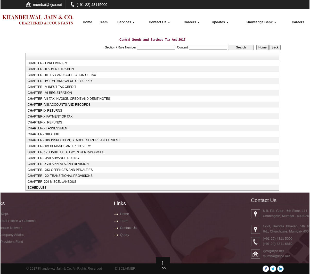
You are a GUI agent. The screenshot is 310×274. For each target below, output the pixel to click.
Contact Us (159, 22)
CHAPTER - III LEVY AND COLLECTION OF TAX (62, 75)
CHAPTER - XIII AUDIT (44, 134)
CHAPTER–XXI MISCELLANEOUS (52, 182)
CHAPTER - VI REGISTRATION (50, 93)
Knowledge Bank (261, 22)
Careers (192, 22)
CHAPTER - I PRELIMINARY (48, 63)
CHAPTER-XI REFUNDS (45, 122)
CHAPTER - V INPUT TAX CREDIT (52, 87)
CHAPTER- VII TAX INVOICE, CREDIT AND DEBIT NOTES (69, 99)
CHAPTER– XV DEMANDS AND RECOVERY (59, 146)
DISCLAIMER (125, 268)
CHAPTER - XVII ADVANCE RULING (53, 158)
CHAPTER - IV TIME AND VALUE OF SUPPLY (60, 81)
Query (124, 235)
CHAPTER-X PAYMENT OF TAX (50, 116)
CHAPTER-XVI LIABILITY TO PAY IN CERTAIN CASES (66, 152)
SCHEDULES (37, 187)
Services (126, 22)
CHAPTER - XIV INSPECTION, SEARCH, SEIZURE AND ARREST (74, 140)
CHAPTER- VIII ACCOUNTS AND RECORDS (59, 104)
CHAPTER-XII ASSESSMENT (48, 128)
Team (103, 22)
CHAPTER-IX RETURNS (45, 110)
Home (87, 22)
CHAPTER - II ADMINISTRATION (51, 69)
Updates (220, 22)
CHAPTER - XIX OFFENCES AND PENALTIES (60, 170)
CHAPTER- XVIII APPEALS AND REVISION (58, 164)
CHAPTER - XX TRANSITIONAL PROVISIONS (60, 176)
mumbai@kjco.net (47, 5)
